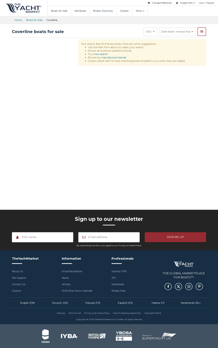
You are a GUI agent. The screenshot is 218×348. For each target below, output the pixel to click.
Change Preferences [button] (159, 3)
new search (101, 54)
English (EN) (27, 302)
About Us (17, 271)
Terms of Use (75, 313)
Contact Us (18, 284)
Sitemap (61, 313)
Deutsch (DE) (60, 302)
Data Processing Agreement (127, 313)
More (140, 10)
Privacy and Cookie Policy (97, 313)
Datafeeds (118, 284)
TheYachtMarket (24, 8)
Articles (66, 284)
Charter (124, 10)
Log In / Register (207, 3)
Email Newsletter (72, 271)
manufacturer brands (113, 57)
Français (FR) (92, 302)
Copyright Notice (152, 313)
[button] (175, 237)
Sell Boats (80, 10)
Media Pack (119, 290)
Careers (16, 290)
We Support (19, 277)
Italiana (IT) (158, 302)
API (114, 277)
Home (18, 20)
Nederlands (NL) (190, 302)
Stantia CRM (119, 271)
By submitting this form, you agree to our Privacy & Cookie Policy (109, 245)
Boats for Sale (59, 10)
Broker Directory (103, 10)
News (65, 277)
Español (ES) (125, 302)
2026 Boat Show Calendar (77, 290)
